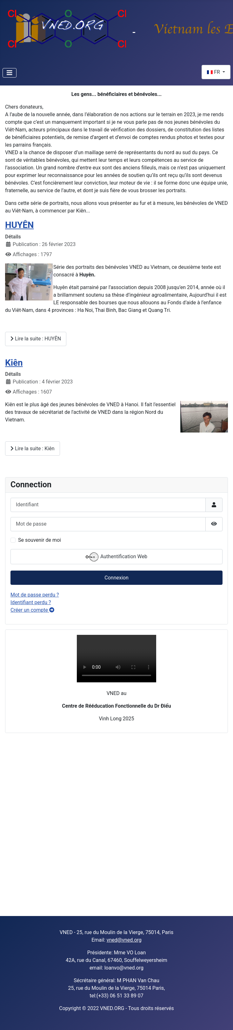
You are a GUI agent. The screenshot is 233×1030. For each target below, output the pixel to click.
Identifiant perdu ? (30, 602)
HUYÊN (19, 225)
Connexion (116, 578)
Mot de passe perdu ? (34, 595)
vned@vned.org (124, 940)
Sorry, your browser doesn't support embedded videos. (116, 658)
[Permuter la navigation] (10, 73)
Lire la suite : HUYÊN (35, 339)
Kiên (14, 362)
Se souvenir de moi (39, 540)
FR (214, 72)
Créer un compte (32, 610)
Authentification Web (116, 557)
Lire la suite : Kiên (32, 448)
